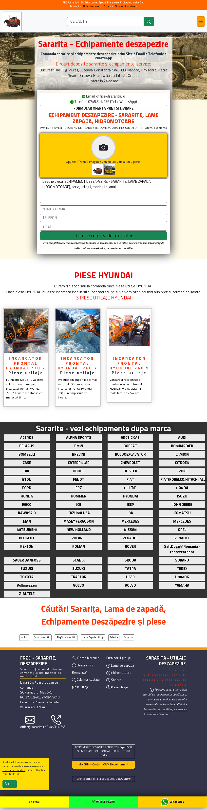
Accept (10, 784)
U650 (130, 577)
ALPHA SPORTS (78, 438)
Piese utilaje (117, 687)
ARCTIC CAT (130, 438)
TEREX (182, 569)
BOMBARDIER (182, 446)
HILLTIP (130, 488)
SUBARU (182, 560)
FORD (26, 488)
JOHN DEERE (182, 505)
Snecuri (114, 680)
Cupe (106, 6)
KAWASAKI (27, 513)
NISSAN (130, 530)
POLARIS (79, 538)
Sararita (128, 637)
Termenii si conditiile (13, 770)
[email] (103, 227)
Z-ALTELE (27, 594)
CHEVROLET (130, 463)
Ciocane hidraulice (125, 6)
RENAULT (130, 538)
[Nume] (103, 209)
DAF (26, 471)
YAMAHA (182, 585)
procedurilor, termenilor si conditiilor (112, 248)
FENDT (78, 479)
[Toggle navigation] (201, 21)
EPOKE (182, 471)
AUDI (182, 438)
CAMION (182, 454)
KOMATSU (182, 513)
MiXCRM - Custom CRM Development (103, 764)
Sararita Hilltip (42, 637)
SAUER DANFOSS (27, 560)
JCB (78, 505)
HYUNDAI (130, 496)
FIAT (130, 479)
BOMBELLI (27, 454)
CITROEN (182, 463)
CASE (27, 463)
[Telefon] (103, 218)
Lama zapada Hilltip (92, 637)
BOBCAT (130, 446)
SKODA (130, 560)
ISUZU (182, 496)
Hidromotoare (118, 673)
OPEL (182, 530)
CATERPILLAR (79, 463)
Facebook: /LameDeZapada (39, 702)
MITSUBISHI (27, 530)
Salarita (114, 637)
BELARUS (26, 446)
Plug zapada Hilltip (66, 637)
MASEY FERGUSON (78, 521)
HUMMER (78, 496)
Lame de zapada (120, 665)
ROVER (130, 546)
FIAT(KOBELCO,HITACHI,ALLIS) (183, 479)
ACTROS (27, 438)
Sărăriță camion (91, 6)
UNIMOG (182, 577)
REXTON (27, 546)
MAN (27, 521)
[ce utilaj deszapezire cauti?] (105, 21)
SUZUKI (26, 569)
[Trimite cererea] (103, 235)
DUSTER (130, 471)
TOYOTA (27, 577)
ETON (26, 479)
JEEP (130, 505)
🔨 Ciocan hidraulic (85, 658)
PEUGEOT (27, 538)
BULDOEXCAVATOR (130, 454)
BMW (78, 446)
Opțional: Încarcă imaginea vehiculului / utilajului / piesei (116, 155)
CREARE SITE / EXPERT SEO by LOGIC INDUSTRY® (103, 779)
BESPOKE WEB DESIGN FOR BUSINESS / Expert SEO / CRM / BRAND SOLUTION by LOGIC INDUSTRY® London (103, 751)
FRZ (78, 488)
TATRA (130, 569)
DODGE (78, 471)
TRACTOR (78, 577)
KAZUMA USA (79, 513)
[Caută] (149, 21)
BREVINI (78, 454)
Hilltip (24, 637)
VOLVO (78, 585)
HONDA (182, 488)
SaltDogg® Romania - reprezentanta (182, 549)
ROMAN (78, 546)
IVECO (27, 505)
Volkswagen (27, 585)
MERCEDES (130, 521)
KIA (130, 513)
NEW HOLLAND (79, 530)
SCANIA (79, 560)
